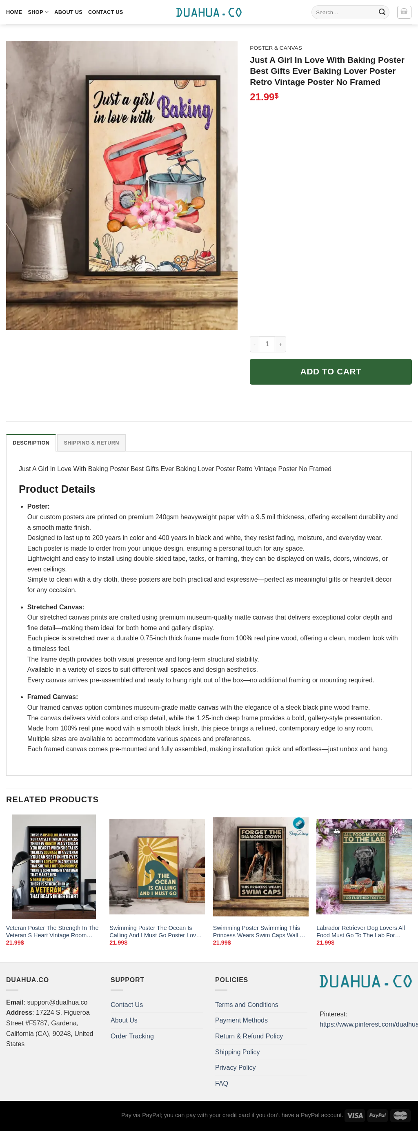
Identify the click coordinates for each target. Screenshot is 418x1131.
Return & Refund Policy (249, 1036)
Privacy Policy (235, 1067)
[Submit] (382, 12)
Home (14, 12)
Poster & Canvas (276, 48)
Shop (38, 12)
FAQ (221, 1083)
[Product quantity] (267, 344)
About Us (68, 12)
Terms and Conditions (246, 1004)
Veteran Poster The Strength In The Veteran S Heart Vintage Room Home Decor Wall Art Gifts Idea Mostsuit (52, 932)
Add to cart (331, 371)
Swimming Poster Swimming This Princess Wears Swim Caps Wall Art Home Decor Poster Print (260, 932)
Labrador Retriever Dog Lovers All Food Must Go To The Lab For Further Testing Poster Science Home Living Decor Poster (360, 932)
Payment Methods (241, 1020)
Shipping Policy (237, 1052)
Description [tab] (31, 443)
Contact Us (105, 12)
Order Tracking (132, 1036)
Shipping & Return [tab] (91, 443)
